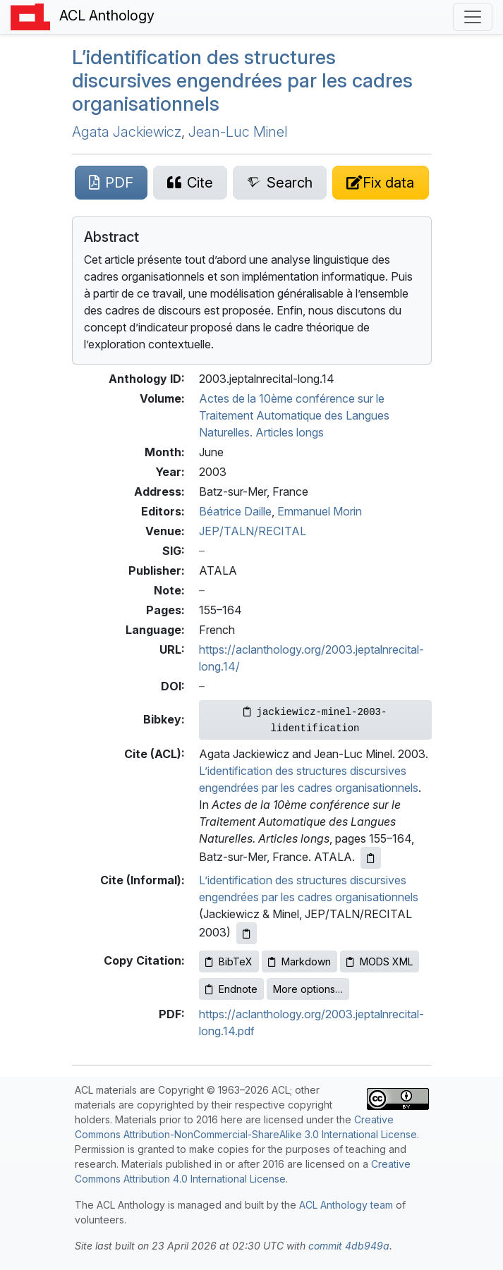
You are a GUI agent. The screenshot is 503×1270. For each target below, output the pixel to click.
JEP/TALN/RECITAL (252, 531)
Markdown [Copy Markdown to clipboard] (299, 961)
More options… (308, 989)
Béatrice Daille (235, 511)
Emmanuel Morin (319, 511)
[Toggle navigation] (472, 17)
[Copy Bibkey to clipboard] (315, 720)
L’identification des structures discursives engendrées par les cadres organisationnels (242, 80)
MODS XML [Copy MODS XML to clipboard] (379, 961)
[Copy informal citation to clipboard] (246, 933)
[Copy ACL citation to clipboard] (370, 858)
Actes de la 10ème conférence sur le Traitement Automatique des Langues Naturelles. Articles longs (294, 415)
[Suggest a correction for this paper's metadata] (380, 183)
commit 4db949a (348, 1246)
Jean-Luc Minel (238, 131)
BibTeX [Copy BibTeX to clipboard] (229, 961)
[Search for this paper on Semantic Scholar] (280, 183)
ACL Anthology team (346, 1205)
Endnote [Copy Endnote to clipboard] (231, 989)
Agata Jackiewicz (126, 131)
